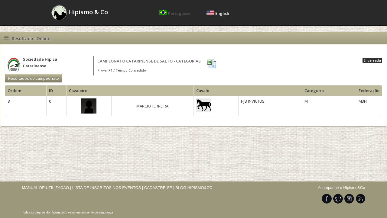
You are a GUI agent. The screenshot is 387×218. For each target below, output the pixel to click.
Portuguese (175, 13)
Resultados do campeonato (33, 78)
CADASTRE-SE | (159, 187)
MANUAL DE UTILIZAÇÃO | (46, 187)
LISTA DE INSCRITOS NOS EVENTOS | (107, 187)
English (218, 13)
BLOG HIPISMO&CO (194, 187)
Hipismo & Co (79, 12)
